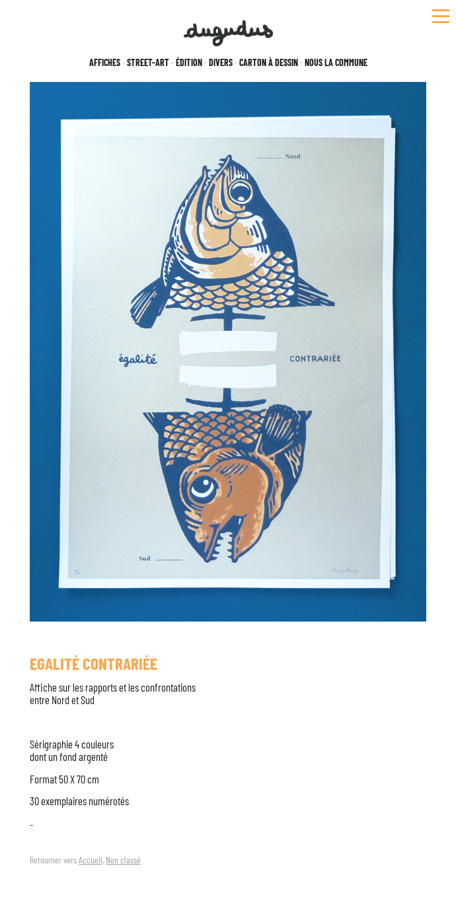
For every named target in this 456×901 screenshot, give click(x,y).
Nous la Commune (336, 62)
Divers (221, 62)
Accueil (90, 859)
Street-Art (148, 62)
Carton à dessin (268, 62)
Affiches (104, 62)
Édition (189, 62)
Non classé (123, 859)
